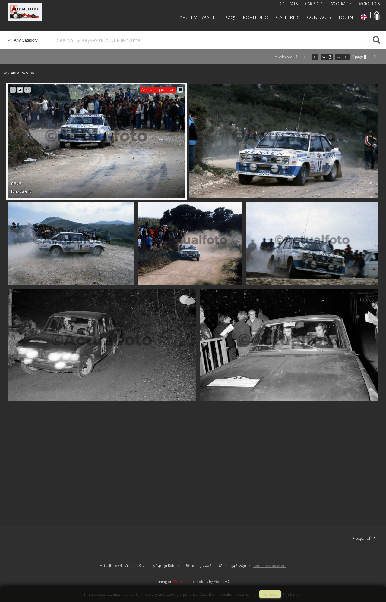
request (302, 57)
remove (270, 594)
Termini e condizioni (269, 566)
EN (364, 17)
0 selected (283, 57)
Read (204, 594)
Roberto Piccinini (72, 13)
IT (377, 17)
